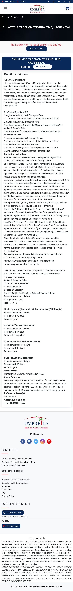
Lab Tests (17, 17)
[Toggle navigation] (5, 8)
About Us (6, 486)
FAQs (4, 492)
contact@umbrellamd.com (20, 458)
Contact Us (7, 489)
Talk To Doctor (36, 48)
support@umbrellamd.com (23, 462)
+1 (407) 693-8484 (12, 512)
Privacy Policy (8, 496)
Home (7, 17)
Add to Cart (42, 66)
